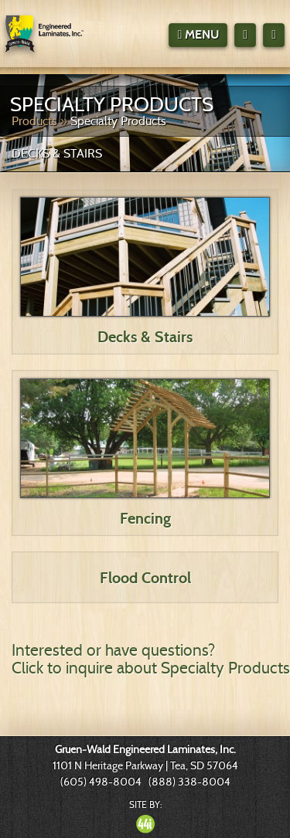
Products (34, 121)
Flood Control (145, 577)
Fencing (145, 518)
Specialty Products (118, 121)
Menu (198, 34)
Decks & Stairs (145, 336)
